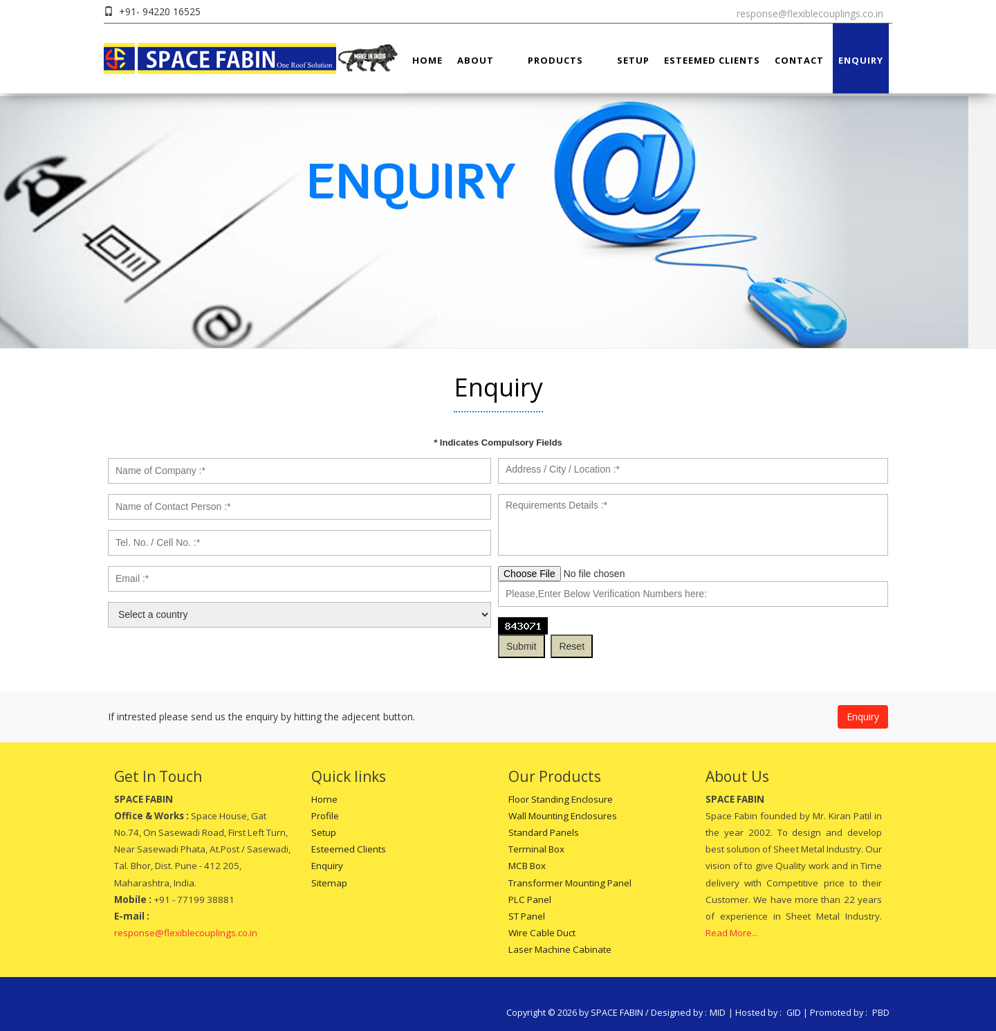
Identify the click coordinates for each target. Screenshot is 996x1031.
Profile (325, 816)
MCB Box (527, 865)
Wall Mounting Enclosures (562, 816)
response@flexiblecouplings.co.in (810, 13)
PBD (880, 1013)
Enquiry (860, 60)
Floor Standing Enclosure (560, 799)
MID (718, 1013)
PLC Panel (529, 899)
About (475, 60)
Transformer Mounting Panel (569, 883)
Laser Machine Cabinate (559, 949)
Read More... (732, 933)
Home (427, 60)
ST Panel (526, 916)
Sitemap (329, 883)
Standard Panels (543, 832)
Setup (633, 60)
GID (793, 1013)
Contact (799, 60)
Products (555, 60)
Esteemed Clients (712, 60)
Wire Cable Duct (541, 933)
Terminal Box (536, 849)
